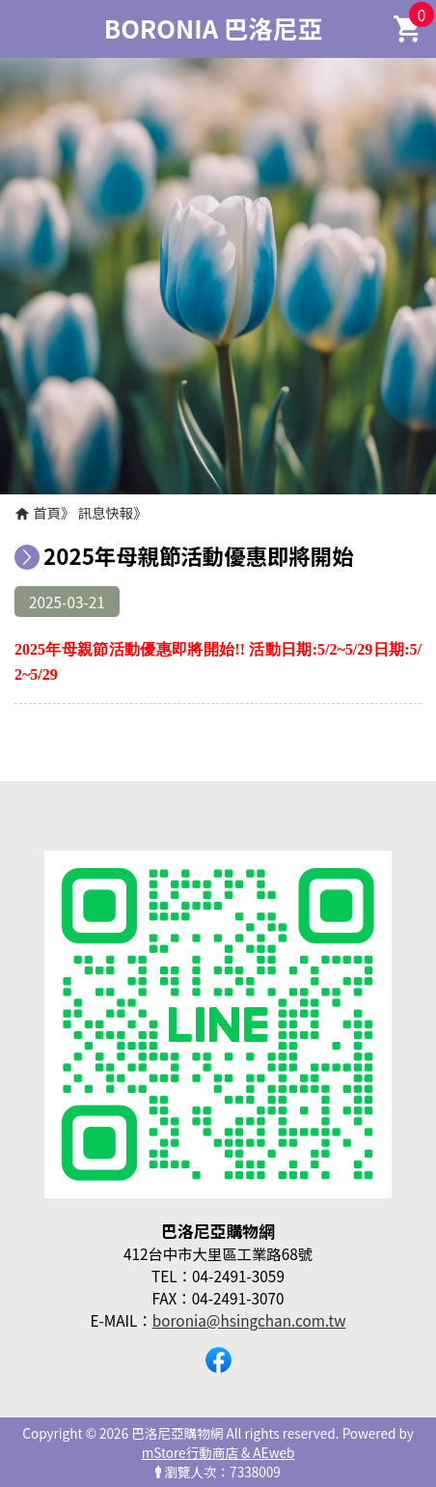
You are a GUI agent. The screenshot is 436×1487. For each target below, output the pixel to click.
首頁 (47, 512)
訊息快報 (106, 512)
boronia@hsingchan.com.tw (249, 1320)
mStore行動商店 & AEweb (218, 1452)
